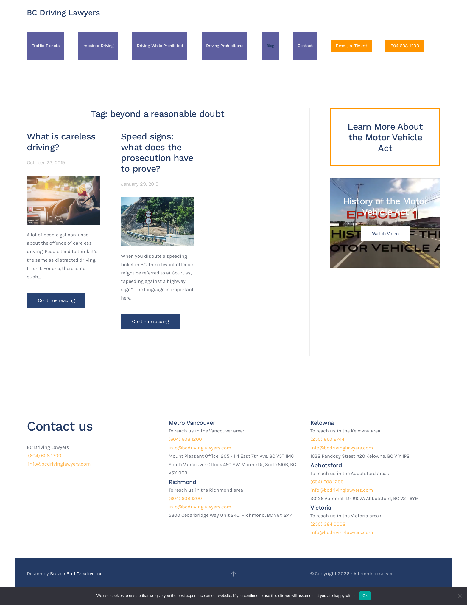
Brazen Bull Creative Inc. (77, 573)
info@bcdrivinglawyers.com (59, 464)
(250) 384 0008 (327, 524)
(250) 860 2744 (327, 439)
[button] (233, 574)
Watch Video (385, 233)
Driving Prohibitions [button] (224, 45)
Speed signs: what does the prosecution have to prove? (157, 152)
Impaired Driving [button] (97, 45)
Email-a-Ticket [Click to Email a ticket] (351, 46)
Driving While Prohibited (160, 45)
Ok (365, 595)
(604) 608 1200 (44, 455)
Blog (270, 45)
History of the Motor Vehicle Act (385, 206)
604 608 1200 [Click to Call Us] (404, 46)
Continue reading (56, 300)
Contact (305, 45)
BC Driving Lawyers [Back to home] (63, 12)
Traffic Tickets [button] (45, 45)
